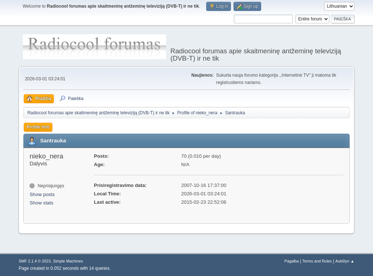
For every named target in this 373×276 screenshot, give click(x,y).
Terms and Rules (317, 261)
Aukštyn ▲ (344, 261)
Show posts (42, 194)
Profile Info (38, 127)
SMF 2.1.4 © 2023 (35, 261)
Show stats (41, 203)
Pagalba (291, 261)
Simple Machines (68, 261)
